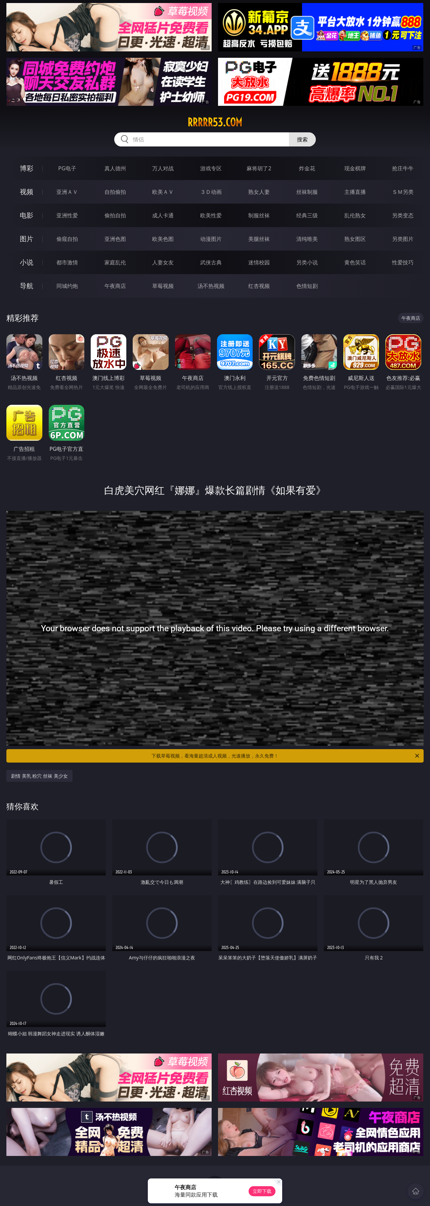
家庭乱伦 (115, 262)
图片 (26, 238)
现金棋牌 (355, 168)
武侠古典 (211, 262)
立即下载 (262, 1191)
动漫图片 (211, 239)
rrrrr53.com (214, 122)
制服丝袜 (259, 215)
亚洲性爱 (67, 215)
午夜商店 (115, 286)
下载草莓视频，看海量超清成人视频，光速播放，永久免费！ (286, 756)
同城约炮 (67, 286)
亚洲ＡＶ (67, 192)
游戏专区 (211, 168)
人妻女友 (163, 262)
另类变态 (403, 215)
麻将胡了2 (259, 168)
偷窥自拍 (67, 239)
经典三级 (307, 215)
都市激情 (67, 262)
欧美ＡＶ (163, 192)
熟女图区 (355, 239)
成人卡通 (163, 215)
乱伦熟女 (355, 215)
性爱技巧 (403, 262)
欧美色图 (163, 239)
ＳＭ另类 (403, 192)
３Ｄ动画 (211, 192)
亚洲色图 (115, 239)
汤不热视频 (211, 286)
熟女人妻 (259, 192)
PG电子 (67, 168)
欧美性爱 (211, 215)
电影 (26, 215)
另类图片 (403, 239)
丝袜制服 (307, 192)
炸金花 (307, 168)
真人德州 (115, 168)
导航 (26, 285)
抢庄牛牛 (403, 168)
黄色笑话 (355, 262)
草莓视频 (163, 286)
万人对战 (163, 168)
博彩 (26, 168)
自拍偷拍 (115, 192)
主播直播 (355, 192)
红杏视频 (259, 286)
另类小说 (307, 262)
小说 (26, 262)
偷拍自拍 (115, 215)
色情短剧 (307, 286)
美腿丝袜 (259, 239)
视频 (26, 191)
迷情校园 (259, 262)
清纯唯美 (307, 239)
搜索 (302, 139)
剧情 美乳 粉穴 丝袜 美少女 (39, 776)
